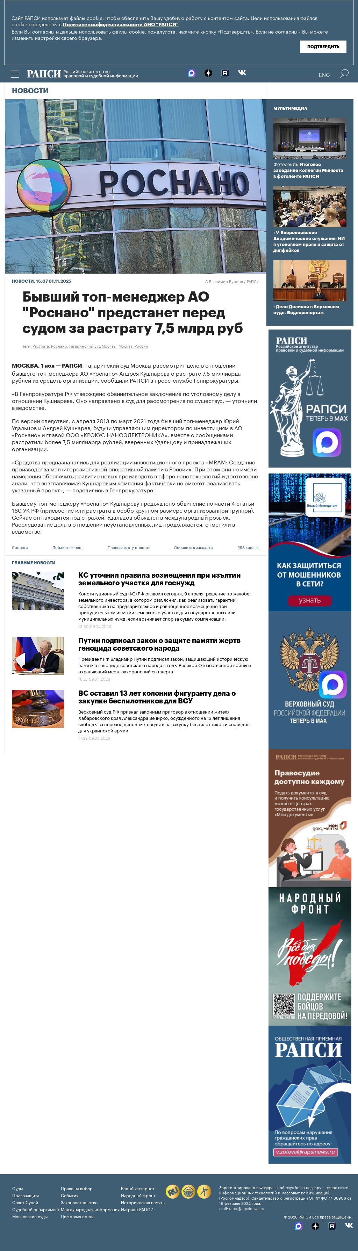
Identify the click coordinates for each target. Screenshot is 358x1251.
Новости (30, 91)
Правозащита (25, 1195)
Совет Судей (25, 1202)
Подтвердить (323, 47)
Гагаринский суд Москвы (92, 345)
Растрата (41, 345)
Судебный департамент (36, 1209)
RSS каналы (248, 547)
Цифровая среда (77, 1216)
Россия (141, 345)
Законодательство (79, 1202)
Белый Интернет (138, 1188)
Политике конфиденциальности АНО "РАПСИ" (121, 24)
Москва (126, 345)
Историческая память (143, 1202)
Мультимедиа (290, 109)
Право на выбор (77, 1188)
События (69, 1195)
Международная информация (90, 1209)
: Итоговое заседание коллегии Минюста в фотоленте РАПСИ (308, 170)
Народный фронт (138, 1195)
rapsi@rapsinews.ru (246, 1208)
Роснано (59, 345)
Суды (17, 1188)
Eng (324, 74)
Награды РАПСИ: (138, 1209)
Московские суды (30, 1216)
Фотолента (285, 164)
